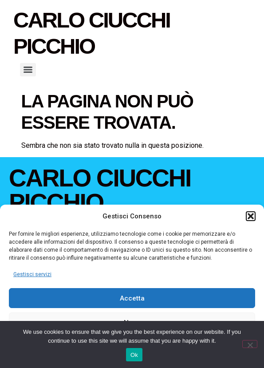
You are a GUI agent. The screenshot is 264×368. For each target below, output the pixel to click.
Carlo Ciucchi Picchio (100, 190)
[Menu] (28, 69)
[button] (250, 216)
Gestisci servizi (32, 274)
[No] (249, 344)
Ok (134, 355)
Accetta (132, 298)
